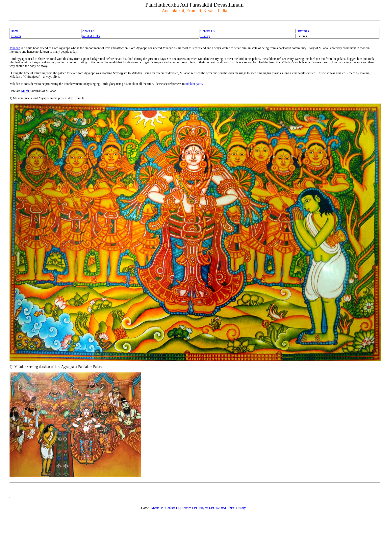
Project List (206, 508)
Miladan (15, 48)
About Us (88, 31)
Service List (189, 508)
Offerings (303, 31)
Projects (16, 36)
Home (14, 31)
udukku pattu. (194, 83)
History (205, 36)
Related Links (91, 36)
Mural (25, 91)
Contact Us (207, 31)
